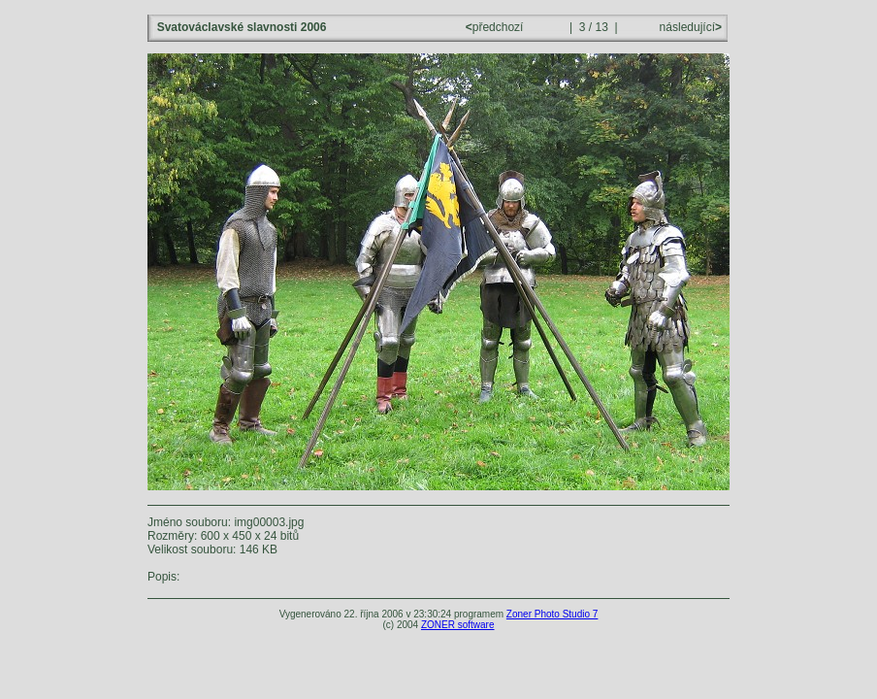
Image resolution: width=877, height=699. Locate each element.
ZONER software (458, 624)
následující (689, 27)
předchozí (496, 27)
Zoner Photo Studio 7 (552, 614)
